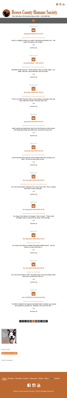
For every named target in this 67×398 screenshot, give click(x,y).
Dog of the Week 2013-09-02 (33, 92)
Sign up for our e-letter (9, 353)
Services (26, 378)
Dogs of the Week (35, 37)
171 (28, 321)
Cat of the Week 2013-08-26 (33, 151)
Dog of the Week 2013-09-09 (33, 34)
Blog (51, 378)
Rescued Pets (42, 37)
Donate (4, 379)
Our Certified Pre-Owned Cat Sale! (33, 297)
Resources (33, 378)
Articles (32, 184)
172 (31, 321)
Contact (57, 378)
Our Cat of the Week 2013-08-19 (33, 180)
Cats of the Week (35, 67)
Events (41, 378)
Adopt (4, 378)
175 (39, 321)
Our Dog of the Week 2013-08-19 (33, 209)
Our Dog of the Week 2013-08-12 (33, 239)
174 (36, 321)
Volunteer (11, 378)
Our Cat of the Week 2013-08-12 (33, 268)
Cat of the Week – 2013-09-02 (33, 63)
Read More (33, 47)
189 (44, 321)
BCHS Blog (35, 301)
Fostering (18, 378)
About (46, 378)
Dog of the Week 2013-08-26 (33, 122)
